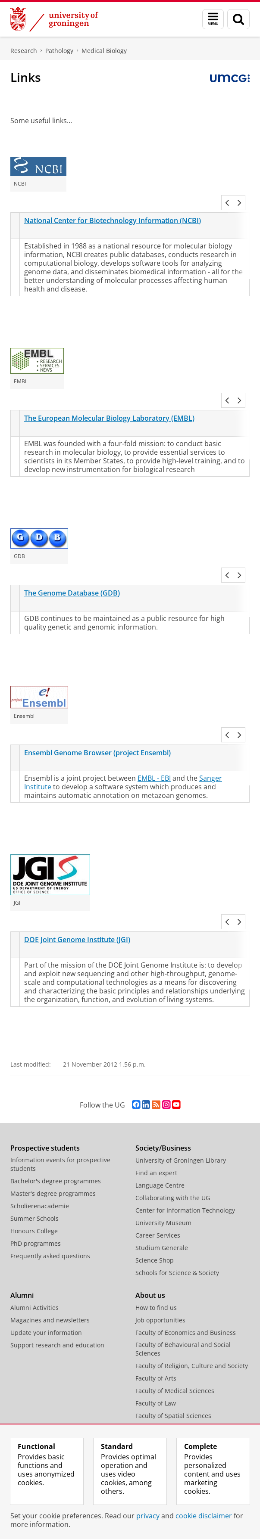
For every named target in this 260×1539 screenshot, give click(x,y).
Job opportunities (160, 1268)
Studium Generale (161, 1196)
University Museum (163, 1171)
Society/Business (163, 1096)
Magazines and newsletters (50, 1268)
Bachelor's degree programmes (55, 1129)
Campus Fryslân (158, 1414)
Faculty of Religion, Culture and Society (191, 1314)
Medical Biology (104, 51)
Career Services (157, 1183)
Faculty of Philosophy (165, 1376)
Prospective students (45, 1096)
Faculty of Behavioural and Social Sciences (183, 1297)
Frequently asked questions (50, 1204)
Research (23, 51)
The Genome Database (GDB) (72, 562)
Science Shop (154, 1208)
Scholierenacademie (39, 1154)
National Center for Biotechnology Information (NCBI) (112, 210)
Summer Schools (34, 1167)
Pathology (59, 51)
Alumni (22, 1243)
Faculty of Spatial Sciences (173, 1364)
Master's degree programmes (53, 1142)
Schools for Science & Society (177, 1221)
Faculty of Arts (155, 1326)
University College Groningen (177, 1401)
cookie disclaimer (203, 1515)
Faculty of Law (155, 1351)
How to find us (156, 1256)
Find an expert (156, 1121)
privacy (148, 1515)
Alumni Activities (34, 1256)
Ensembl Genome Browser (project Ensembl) (97, 711)
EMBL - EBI (154, 737)
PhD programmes (35, 1192)
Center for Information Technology (185, 1158)
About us (150, 1243)
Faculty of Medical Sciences (174, 1339)
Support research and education (57, 1293)
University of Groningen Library (180, 1109)
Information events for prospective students (60, 1112)
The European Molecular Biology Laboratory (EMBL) (109, 397)
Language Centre (160, 1133)
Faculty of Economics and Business (185, 1281)
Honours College (34, 1179)
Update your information (46, 1281)
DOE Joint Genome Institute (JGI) (77, 888)
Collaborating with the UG (172, 1146)
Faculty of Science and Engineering (185, 1389)
